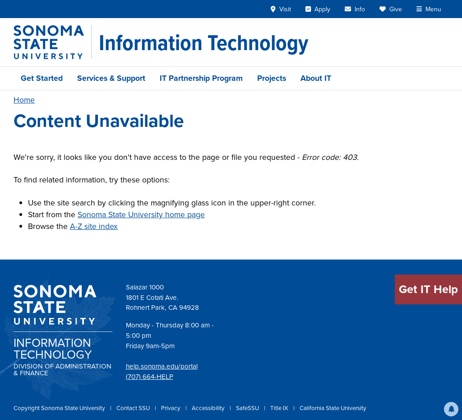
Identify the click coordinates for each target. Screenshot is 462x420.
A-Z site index (94, 226)
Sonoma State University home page (141, 214)
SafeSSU (248, 408)
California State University (333, 408)
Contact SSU (133, 408)
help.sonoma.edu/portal (162, 366)
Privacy (171, 408)
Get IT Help (428, 289)
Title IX (280, 408)
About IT (315, 78)
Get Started (42, 78)
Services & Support (111, 78)
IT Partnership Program (201, 78)
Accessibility (209, 408)
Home (24, 100)
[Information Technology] (203, 42)
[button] (451, 409)
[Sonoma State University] (53, 42)
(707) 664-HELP (149, 377)
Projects (271, 78)
